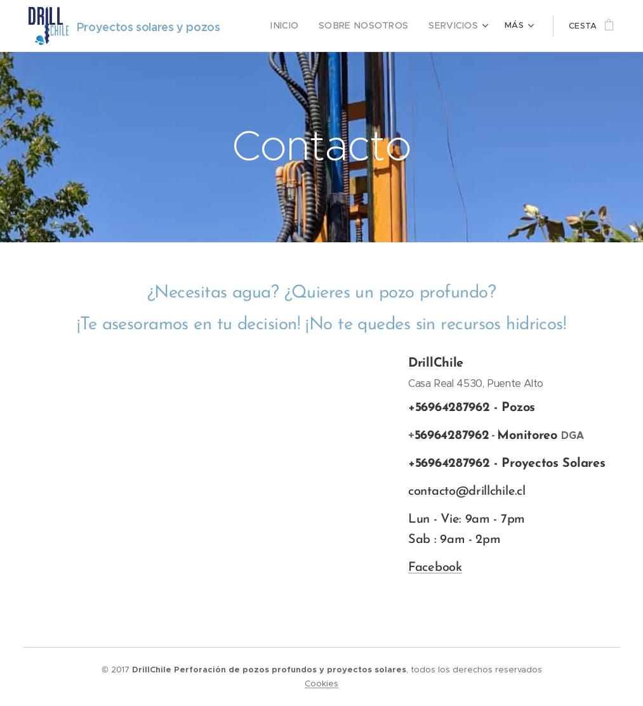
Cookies (321, 683)
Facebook (435, 567)
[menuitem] (300, 26)
